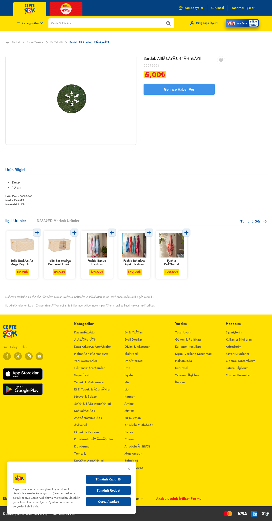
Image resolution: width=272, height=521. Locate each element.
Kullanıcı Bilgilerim (239, 339)
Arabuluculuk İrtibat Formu (178, 498)
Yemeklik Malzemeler (89, 382)
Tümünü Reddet (108, 490)
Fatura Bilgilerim (237, 368)
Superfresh (82, 375)
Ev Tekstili (58, 42)
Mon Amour (133, 453)
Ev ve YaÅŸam (37, 42)
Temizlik (80, 453)
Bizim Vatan (132, 418)
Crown (129, 439)
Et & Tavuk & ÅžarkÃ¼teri (92, 389)
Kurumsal (181, 368)
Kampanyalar (191, 8)
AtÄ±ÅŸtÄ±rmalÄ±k (88, 418)
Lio (126, 389)
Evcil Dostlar (133, 339)
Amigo (129, 403)
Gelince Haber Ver (179, 89)
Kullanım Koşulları (188, 346)
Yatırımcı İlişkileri (187, 375)
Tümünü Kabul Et (108, 479)
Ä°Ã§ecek (81, 425)
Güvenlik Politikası (188, 339)
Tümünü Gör (253, 221)
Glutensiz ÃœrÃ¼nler (89, 368)
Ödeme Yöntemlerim (240, 361)
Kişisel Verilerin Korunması (193, 353)
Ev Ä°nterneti (133, 361)
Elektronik (131, 353)
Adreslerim (233, 346)
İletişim (180, 382)
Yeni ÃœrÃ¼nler (85, 361)
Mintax (129, 411)
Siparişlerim (234, 332)
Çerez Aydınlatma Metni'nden (49, 498)
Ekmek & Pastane (86, 432)
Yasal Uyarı (183, 332)
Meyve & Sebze (85, 396)
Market (18, 42)
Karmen (129, 396)
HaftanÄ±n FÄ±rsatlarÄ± (91, 353)
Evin (127, 368)
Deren (128, 432)
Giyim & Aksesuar (137, 346)
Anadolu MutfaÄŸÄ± (138, 425)
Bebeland (131, 460)
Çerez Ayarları (108, 501)
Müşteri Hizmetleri (238, 375)
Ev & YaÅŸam (134, 332)
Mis (126, 382)
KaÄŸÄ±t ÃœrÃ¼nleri (89, 460)
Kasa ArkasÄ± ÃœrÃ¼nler (92, 346)
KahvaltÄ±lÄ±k (84, 411)
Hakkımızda (183, 361)
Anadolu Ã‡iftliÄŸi (137, 446)
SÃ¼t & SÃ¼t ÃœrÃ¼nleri (92, 403)
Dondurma (82, 446)
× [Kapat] (128, 469)
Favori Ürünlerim (237, 353)
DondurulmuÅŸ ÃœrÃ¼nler (93, 439)
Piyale (128, 375)
